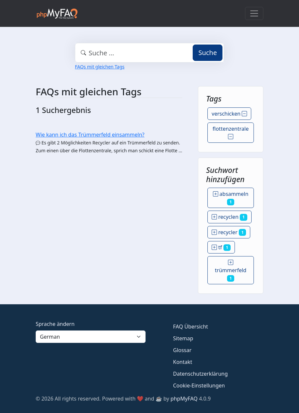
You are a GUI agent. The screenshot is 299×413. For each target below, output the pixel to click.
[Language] (91, 336)
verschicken (229, 113)
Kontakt (182, 362)
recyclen (229, 216)
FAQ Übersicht (190, 326)
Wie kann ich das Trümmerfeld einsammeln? (90, 134)
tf (221, 247)
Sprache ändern (55, 324)
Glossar (182, 350)
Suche (207, 52)
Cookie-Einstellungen (199, 385)
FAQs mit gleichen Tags (99, 67)
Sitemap (183, 338)
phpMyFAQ (184, 398)
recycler (229, 232)
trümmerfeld (230, 270)
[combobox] (149, 53)
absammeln (231, 197)
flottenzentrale (231, 132)
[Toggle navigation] (254, 13)
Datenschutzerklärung (200, 373)
